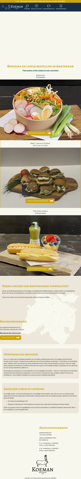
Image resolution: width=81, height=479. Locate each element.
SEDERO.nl (53, 478)
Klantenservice (49, 9)
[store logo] (14, 7)
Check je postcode (8, 337)
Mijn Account (36, 9)
